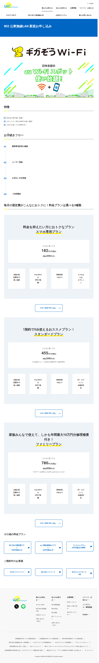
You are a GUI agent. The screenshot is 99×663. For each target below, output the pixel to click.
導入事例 (54, 620)
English (90, 3)
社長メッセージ (72, 609)
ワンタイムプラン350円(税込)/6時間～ (82, 554)
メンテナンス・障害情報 (87, 613)
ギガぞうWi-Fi (11, 15)
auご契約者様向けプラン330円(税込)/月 (50, 555)
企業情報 (73, 8)
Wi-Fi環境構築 (56, 612)
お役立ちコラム (61, 15)
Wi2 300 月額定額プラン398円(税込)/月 (19, 555)
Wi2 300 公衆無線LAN (36, 15)
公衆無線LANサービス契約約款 (48, 646)
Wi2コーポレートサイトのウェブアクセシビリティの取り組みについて (66, 654)
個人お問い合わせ (85, 15)
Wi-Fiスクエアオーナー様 (82, 580)
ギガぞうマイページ (19, 579)
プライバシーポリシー (82, 650)
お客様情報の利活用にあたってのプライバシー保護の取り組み (24, 657)
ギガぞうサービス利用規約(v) (42, 650)
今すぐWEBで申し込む (48, 315)
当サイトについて (35, 654)
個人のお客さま (47, 8)
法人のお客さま (61, 8)
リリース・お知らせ (86, 8)
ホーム (5, 21)
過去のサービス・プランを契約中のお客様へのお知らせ (64, 657)
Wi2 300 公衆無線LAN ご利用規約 (19, 650)
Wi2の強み (55, 616)
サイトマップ (89, 657)
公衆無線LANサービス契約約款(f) (25, 646)
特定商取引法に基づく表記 (18, 654)
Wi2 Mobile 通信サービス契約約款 (72, 646)
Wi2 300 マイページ (51, 579)
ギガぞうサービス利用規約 (63, 650)
